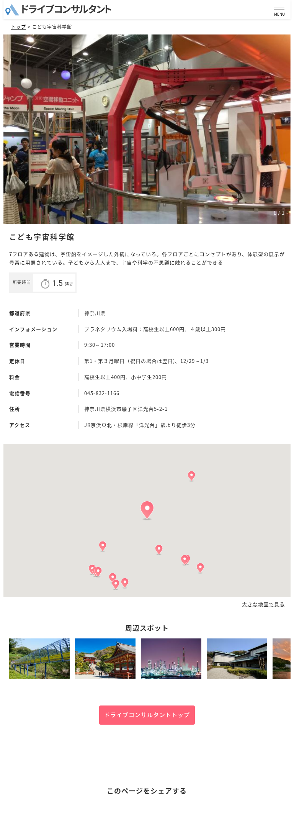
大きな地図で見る (263, 604)
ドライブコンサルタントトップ (147, 714)
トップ (18, 27)
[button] (147, 510)
